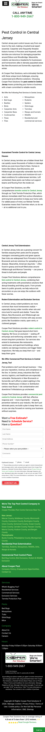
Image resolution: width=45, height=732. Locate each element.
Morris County (7, 529)
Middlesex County (22, 518)
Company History (9, 569)
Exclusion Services (9, 596)
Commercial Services (10, 593)
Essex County (7, 527)
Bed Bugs (6, 608)
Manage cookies (14, 704)
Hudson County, (20, 529)
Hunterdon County (15, 521)
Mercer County (8, 518)
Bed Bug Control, (9, 558)
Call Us (39, 730)
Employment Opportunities (28, 569)
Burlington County (31, 521)
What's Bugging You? (10, 587)
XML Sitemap (28, 709)
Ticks (4, 614)
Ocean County (34, 524)
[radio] (18, 462)
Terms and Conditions (8, 471)
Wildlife (31, 547)
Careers (5, 636)
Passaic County (34, 527)
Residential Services (10, 590)
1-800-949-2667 (15, 666)
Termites (5, 547)
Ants (37, 547)
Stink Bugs (6, 617)
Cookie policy (14, 707)
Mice (4, 620)
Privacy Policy (36, 469)
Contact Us (6, 572)
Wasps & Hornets (9, 550)
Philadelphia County (22, 538)
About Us (5, 630)
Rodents (13, 547)
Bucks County (7, 538)
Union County (7, 524)
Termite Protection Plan (11, 599)
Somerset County (21, 524)
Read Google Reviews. (27, 722)
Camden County (20, 527)
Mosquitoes (22, 547)
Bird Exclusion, (22, 558)
